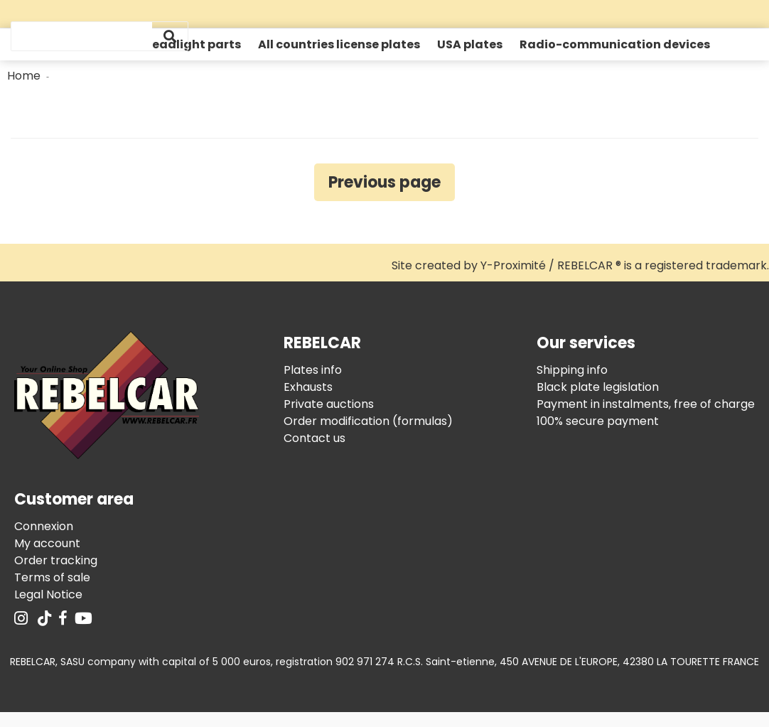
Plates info (313, 370)
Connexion (43, 526)
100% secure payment (598, 421)
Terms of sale (52, 577)
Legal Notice (48, 594)
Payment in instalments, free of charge (646, 404)
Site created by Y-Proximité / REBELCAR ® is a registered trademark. (580, 265)
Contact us (314, 438)
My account (47, 543)
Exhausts (308, 387)
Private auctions (329, 404)
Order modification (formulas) (368, 421)
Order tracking (55, 560)
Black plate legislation (598, 387)
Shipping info (572, 370)
